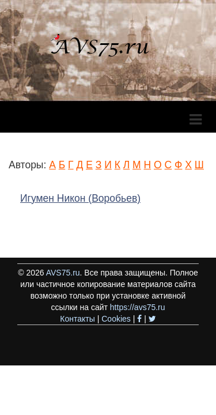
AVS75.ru (63, 272)
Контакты (77, 318)
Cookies (116, 318)
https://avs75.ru (137, 307)
